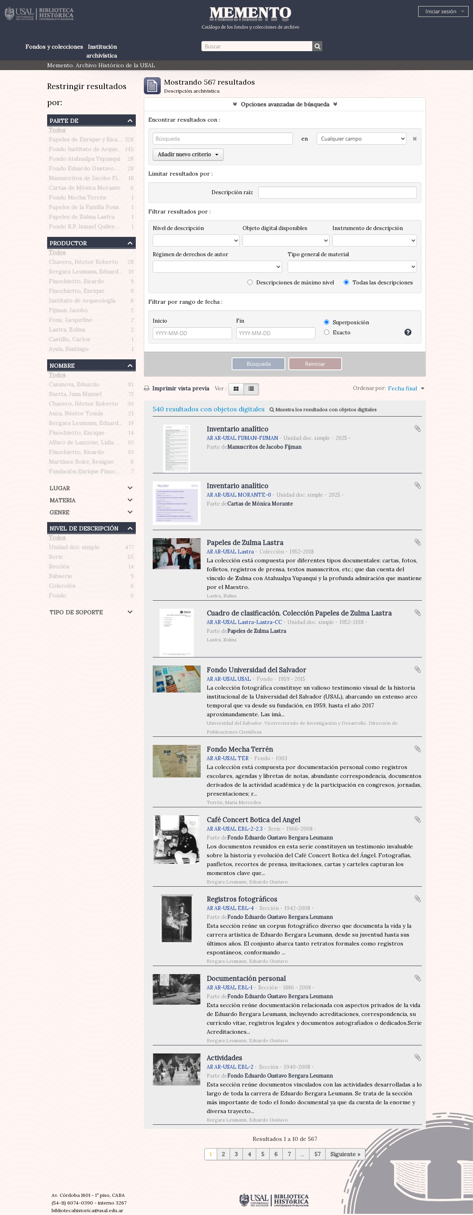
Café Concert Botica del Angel (253, 820)
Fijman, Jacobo (68, 311)
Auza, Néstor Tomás (76, 415)
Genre (59, 511)
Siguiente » (345, 1154)
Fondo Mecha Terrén (77, 199)
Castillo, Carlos (69, 340)
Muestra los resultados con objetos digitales (323, 409)
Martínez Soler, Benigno (81, 463)
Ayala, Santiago (69, 350)
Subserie (60, 577)
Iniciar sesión (440, 11)
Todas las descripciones (378, 282)
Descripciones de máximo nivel (290, 282)
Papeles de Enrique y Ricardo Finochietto (104, 141)
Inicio (160, 320)
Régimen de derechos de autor (190, 254)
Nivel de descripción (84, 527)
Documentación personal (246, 978)
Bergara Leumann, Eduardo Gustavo (97, 273)
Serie (56, 558)
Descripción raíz (232, 192)
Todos (57, 131)
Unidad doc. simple (74, 548)
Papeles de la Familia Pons (84, 208)
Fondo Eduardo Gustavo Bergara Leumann (106, 170)
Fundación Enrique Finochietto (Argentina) (106, 473)
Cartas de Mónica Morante (84, 189)
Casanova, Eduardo (74, 386)
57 (317, 1154)
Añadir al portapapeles (418, 429)
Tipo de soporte (76, 611)
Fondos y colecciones (54, 46)
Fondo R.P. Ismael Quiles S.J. (86, 228)
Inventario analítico (237, 429)
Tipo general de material (318, 254)
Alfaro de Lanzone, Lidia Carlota (92, 444)
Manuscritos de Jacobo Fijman (89, 179)
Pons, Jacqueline (70, 321)
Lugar (60, 487)
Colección (62, 587)
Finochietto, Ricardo (76, 282)
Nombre (62, 365)
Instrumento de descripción (367, 228)
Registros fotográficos (242, 899)
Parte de (64, 120)
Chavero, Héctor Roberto (83, 263)
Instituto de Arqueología (82, 302)
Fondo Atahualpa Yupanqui (84, 160)
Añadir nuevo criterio (188, 154)
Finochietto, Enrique (76, 292)
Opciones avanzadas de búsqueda (285, 104)
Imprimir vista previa (176, 388)
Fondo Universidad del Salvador (256, 670)
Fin (240, 320)
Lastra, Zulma (67, 331)
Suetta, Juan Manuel (75, 395)
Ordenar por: (369, 388)
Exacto (337, 332)
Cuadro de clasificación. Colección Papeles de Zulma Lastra (299, 613)
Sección (59, 568)
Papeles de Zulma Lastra (81, 218)
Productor (68, 242)
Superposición (346, 322)
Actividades (224, 1058)
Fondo (57, 597)
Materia (62, 499)
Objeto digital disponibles (275, 228)
